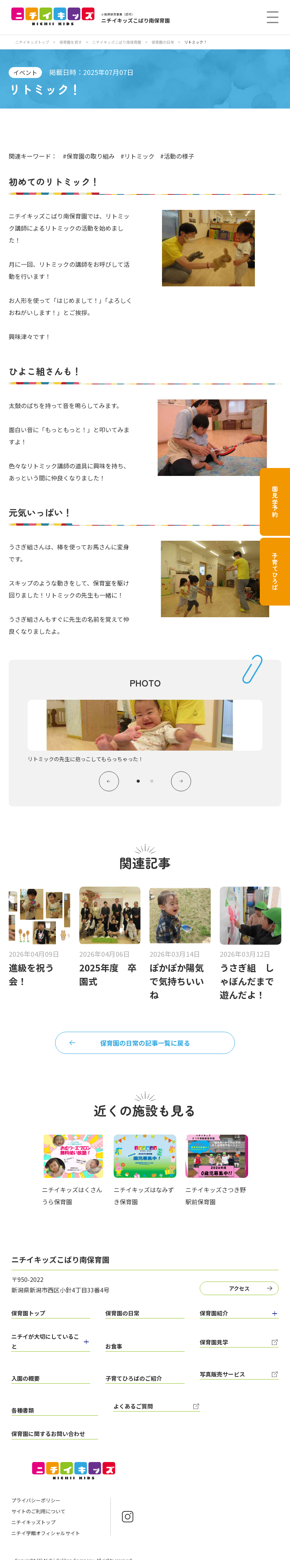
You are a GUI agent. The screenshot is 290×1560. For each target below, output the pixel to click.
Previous (106, 782)
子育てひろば (274, 572)
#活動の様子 (177, 156)
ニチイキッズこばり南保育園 (117, 42)
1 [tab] (138, 782)
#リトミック (137, 156)
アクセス (241, 1292)
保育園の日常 (163, 42)
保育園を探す (71, 42)
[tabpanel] (145, 732)
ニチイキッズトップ (32, 42)
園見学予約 (274, 502)
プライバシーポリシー (35, 1488)
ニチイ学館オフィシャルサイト (45, 1521)
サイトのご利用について (38, 1499)
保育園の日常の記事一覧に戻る (145, 1046)
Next (183, 782)
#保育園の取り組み (89, 156)
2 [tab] (151, 782)
